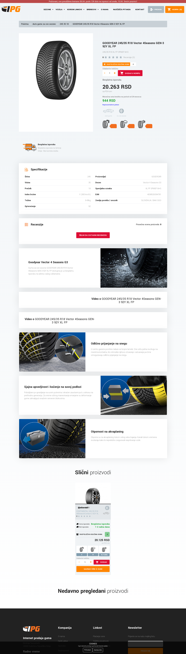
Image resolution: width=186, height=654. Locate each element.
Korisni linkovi (74, 9)
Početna (24, 24)
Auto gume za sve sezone (44, 24)
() (177, 9)
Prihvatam (87, 650)
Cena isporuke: (84, 524)
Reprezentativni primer (110, 105)
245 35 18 (64, 24)
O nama (104, 9)
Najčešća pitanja (122, 9)
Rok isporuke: (84, 527)
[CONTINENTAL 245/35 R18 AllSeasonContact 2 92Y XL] (93, 493)
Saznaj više (98, 650)
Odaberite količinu (110, 68)
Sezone (47, 9)
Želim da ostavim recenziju (93, 235)
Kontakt (139, 9)
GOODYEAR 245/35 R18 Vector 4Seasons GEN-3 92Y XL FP (99, 24)
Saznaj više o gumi (93, 569)
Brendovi (91, 9)
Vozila (59, 9)
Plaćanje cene (99, 636)
